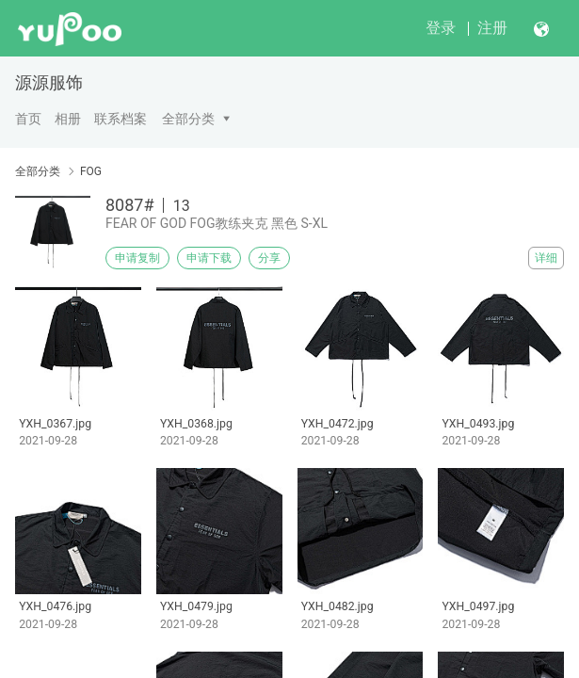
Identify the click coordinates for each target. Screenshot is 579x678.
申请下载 (209, 258)
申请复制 (137, 258)
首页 (28, 118)
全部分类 (188, 118)
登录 (441, 28)
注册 (492, 28)
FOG (91, 171)
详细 (546, 258)
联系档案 (120, 118)
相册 (68, 118)
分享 (269, 258)
